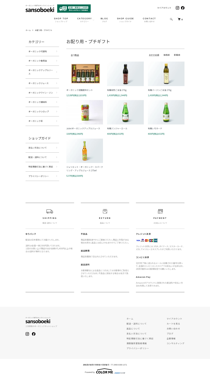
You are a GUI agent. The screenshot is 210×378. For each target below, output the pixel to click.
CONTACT (149, 20)
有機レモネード (155, 128)
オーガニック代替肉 (37, 51)
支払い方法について (37, 147)
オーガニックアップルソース (40, 72)
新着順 (177, 54)
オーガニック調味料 (37, 102)
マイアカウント (164, 7)
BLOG (104, 20)
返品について (133, 328)
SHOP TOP (61, 20)
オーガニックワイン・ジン (40, 92)
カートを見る (173, 323)
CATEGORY (84, 20)
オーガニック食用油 (37, 60)
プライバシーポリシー (38, 176)
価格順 (166, 54)
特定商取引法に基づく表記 (40, 166)
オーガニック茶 (35, 120)
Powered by (105, 371)
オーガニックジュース (38, 83)
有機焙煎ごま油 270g (117, 90)
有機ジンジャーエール (117, 128)
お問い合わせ (173, 328)
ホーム (28, 30)
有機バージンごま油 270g (160, 90)
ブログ (170, 333)
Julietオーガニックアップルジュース (83, 128)
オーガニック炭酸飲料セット (79, 90)
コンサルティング (175, 343)
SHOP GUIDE (125, 20)
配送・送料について (37, 157)
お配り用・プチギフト (43, 30)
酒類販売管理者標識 (137, 343)
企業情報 (171, 338)
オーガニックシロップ (38, 111)
